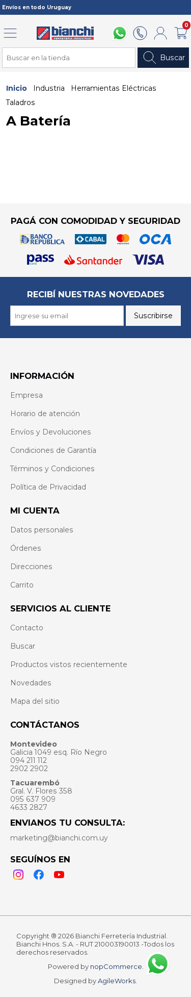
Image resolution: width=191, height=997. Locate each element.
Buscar (163, 57)
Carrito (22, 585)
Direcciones (31, 567)
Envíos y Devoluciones (50, 432)
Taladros (20, 102)
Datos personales (41, 530)
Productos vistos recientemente (68, 664)
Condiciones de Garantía (53, 450)
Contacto (26, 628)
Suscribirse (153, 316)
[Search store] (68, 57)
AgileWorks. (117, 981)
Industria (49, 88)
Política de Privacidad (48, 487)
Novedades (30, 683)
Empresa (26, 395)
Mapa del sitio (35, 701)
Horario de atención (45, 414)
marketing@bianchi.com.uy (59, 838)
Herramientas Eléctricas (113, 88)
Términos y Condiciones (52, 469)
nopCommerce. (117, 966)
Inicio (16, 88)
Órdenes (25, 548)
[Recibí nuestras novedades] (67, 315)
